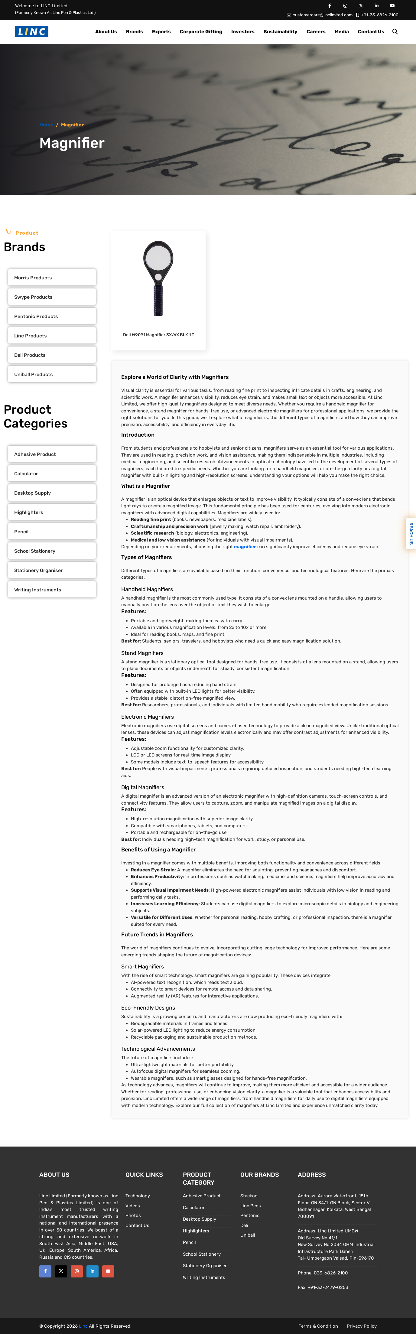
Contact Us (371, 31)
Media (342, 31)
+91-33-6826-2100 (377, 15)
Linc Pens (250, 1206)
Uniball (247, 1235)
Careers (316, 31)
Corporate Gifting (201, 31)
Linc (83, 1326)
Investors (243, 31)
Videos (132, 1206)
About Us (106, 31)
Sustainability (280, 31)
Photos (133, 1215)
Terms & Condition (318, 1326)
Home (46, 125)
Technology (137, 1196)
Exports (161, 31)
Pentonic (249, 1215)
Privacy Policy (362, 1326)
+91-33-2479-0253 (328, 1287)
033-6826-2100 (331, 1273)
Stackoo (249, 1196)
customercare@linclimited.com (320, 15)
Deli (244, 1225)
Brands (134, 31)
